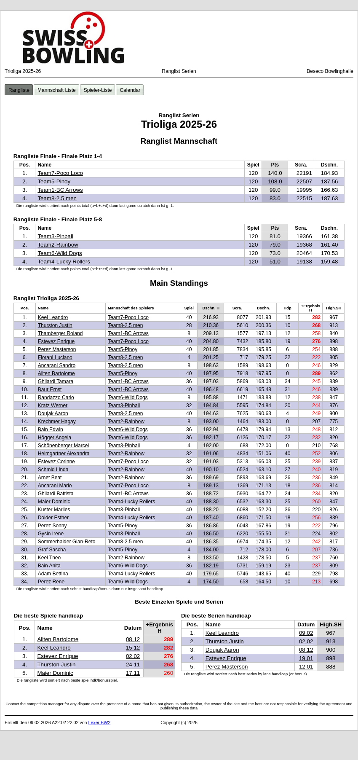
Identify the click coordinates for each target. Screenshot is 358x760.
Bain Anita (49, 566)
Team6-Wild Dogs (59, 253)
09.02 (306, 633)
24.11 (133, 664)
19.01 (306, 658)
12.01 (306, 666)
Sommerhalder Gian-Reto (67, 542)
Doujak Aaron (53, 413)
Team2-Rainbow (57, 245)
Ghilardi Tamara (55, 381)
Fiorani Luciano (55, 357)
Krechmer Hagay (57, 421)
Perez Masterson (57, 349)
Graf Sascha (52, 550)
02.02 (133, 656)
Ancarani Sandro (56, 365)
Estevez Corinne (56, 462)
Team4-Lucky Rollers (63, 261)
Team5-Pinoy (53, 181)
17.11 (133, 673)
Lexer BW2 (99, 722)
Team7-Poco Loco (60, 173)
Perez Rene (51, 582)
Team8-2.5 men (57, 198)
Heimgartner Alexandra (64, 454)
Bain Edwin (50, 429)
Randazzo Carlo (56, 397)
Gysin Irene (51, 534)
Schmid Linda (53, 470)
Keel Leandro (53, 317)
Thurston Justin (55, 325)
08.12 (133, 639)
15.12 (133, 648)
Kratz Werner (52, 405)
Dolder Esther (53, 518)
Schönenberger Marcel (63, 445)
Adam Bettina (53, 574)
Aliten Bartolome (56, 373)
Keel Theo (49, 558)
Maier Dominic (54, 502)
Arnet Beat (50, 478)
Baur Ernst (50, 389)
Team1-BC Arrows (60, 190)
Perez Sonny (52, 526)
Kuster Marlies (54, 510)
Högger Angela (54, 437)
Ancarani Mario (55, 486)
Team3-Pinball (55, 236)
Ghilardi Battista (56, 494)
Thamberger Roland (60, 333)
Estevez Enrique (56, 341)
